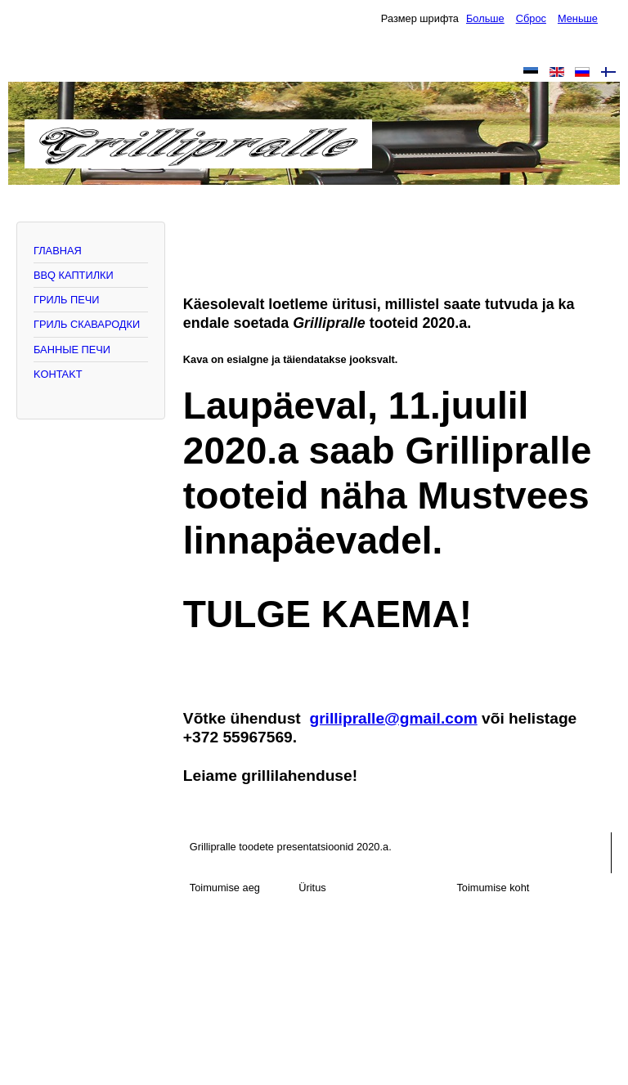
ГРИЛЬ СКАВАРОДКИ (87, 324)
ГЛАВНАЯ (58, 250)
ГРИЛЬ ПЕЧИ (66, 300)
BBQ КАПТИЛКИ (74, 275)
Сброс (531, 18)
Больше (485, 18)
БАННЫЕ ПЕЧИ (72, 349)
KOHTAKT (58, 374)
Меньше (578, 18)
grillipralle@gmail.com (393, 718)
